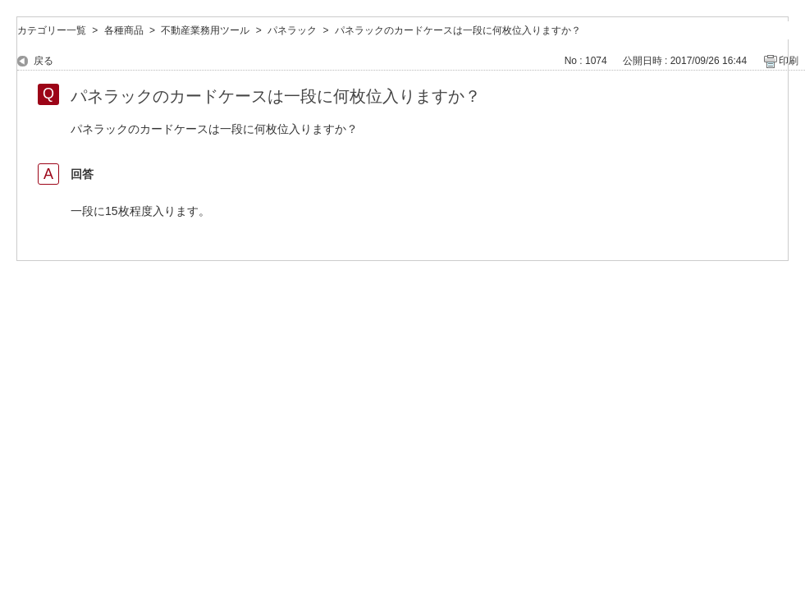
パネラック (292, 30)
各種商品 (124, 30)
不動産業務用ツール (205, 30)
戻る (43, 60)
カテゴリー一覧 (51, 30)
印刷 (788, 60)
